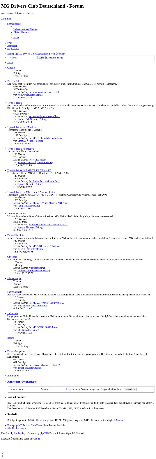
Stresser (120, 420)
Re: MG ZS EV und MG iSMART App (48, 203)
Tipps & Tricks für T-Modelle (21, 127)
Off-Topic (12, 257)
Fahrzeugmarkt (14, 292)
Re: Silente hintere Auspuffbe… (44, 116)
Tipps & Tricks (14, 102)
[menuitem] (25, 29)
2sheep (21, 367)
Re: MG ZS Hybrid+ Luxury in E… (46, 303)
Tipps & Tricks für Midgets (20, 148)
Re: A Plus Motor (37, 159)
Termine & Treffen (16, 213)
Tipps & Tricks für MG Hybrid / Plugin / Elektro (31, 192)
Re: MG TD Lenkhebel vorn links (45, 138)
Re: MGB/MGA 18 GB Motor (43, 327)
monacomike (24, 305)
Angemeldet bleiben (112, 389)
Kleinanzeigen (14, 278)
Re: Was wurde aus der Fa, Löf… (45, 92)
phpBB (43, 433)
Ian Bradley (20, 433)
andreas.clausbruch (27, 162)
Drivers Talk (13, 81)
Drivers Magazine (16, 351)
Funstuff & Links (15, 235)
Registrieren (29, 381)
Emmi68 (22, 140)
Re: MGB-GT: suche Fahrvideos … (46, 246)
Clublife (11, 67)
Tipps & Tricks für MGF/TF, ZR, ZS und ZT (29, 170)
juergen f (22, 249)
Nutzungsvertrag (37, 268)
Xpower (22, 95)
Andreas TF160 (25, 270)
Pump (20, 205)
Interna (10, 338)
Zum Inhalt (6, 18)
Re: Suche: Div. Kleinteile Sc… (44, 181)
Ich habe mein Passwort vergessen (82, 389)
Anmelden (13, 381)
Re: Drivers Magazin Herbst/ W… (45, 365)
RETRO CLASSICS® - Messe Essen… (48, 224)
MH (20, 330)
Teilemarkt (12, 313)
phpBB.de (35, 438)
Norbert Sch (24, 119)
